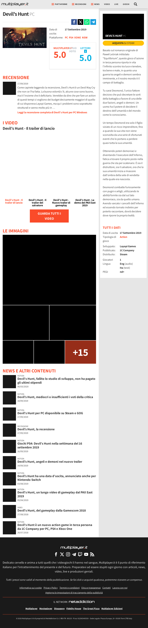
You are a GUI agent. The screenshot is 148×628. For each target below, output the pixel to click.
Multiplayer (31, 608)
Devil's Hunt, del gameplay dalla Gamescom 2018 (51, 510)
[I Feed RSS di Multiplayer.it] (92, 554)
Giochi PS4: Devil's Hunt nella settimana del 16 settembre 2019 (49, 445)
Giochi (126, 4)
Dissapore (59, 608)
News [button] (95, 4)
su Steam (123, 43)
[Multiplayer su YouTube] (86, 554)
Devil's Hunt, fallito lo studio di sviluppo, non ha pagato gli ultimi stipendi (56, 380)
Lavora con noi (119, 587)
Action (123, 237)
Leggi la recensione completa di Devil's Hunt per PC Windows (52, 112)
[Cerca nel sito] (136, 4)
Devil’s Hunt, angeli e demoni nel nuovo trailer (49, 462)
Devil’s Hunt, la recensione (36, 429)
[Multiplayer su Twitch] (80, 554)
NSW (84, 37)
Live (116, 4)
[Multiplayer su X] (62, 554)
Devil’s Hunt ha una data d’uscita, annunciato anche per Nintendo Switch (56, 478)
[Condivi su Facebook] (74, 22)
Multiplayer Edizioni (112, 608)
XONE (77, 37)
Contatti (106, 587)
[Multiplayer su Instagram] (68, 554)
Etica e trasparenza (91, 587)
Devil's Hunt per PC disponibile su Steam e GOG (50, 413)
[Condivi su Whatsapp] (87, 22)
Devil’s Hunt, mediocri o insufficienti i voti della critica (55, 397)
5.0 (60, 54)
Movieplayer (45, 608)
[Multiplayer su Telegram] (74, 554)
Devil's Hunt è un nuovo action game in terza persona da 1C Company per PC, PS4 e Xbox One (54, 527)
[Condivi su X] (80, 22)
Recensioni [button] (79, 4)
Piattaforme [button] (59, 4)
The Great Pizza (91, 608)
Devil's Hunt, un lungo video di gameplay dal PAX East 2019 (55, 494)
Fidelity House (73, 608)
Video (107, 4)
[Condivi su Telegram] (93, 22)
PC (66, 37)
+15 (80, 352)
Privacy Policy (51, 587)
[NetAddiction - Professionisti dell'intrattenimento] (81, 602)
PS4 (71, 37)
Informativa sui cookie (30, 587)
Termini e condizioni (70, 587)
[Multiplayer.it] (14, 4)
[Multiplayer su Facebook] (56, 554)
